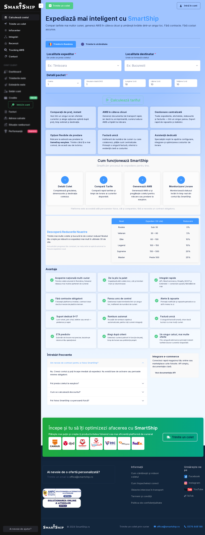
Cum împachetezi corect (145, 483)
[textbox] (57, 65)
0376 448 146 (193, 526)
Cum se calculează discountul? (65, 392)
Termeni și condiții (141, 496)
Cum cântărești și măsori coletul (145, 475)
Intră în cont (188, 5)
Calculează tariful (123, 100)
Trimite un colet (59, 5)
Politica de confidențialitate (146, 502)
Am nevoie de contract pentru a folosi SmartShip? (74, 363)
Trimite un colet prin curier (134, 526)
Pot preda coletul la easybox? (64, 383)
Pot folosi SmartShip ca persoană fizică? (69, 400)
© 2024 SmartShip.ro (78, 526)
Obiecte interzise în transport (147, 489)
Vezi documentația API (165, 373)
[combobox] (84, 65)
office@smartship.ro (81, 476)
